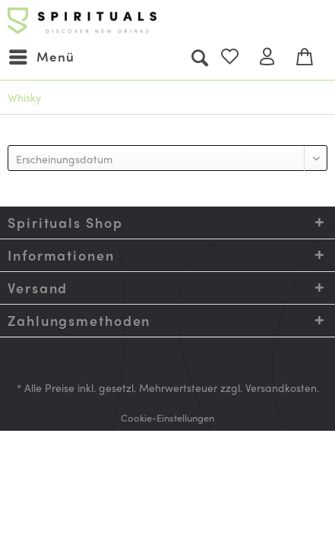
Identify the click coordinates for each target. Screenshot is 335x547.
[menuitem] (41, 57)
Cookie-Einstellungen (167, 417)
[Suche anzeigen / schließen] (199, 57)
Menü (41, 55)
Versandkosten (281, 387)
